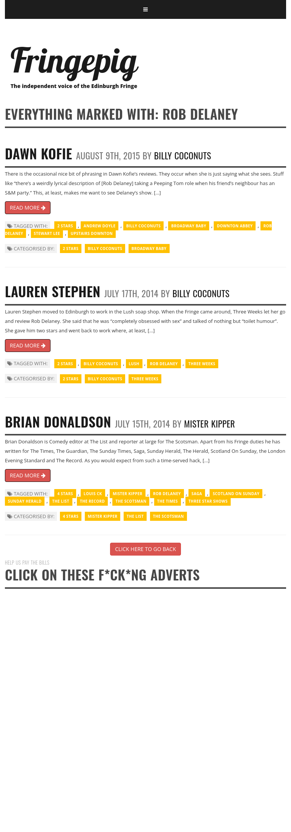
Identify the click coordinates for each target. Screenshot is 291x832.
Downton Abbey (235, 225)
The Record (92, 501)
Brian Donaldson (58, 421)
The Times (167, 501)
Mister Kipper (209, 423)
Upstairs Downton (92, 233)
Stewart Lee (47, 233)
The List (60, 501)
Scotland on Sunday (236, 493)
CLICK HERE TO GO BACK (145, 549)
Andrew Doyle (100, 225)
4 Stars (65, 493)
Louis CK (93, 493)
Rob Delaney (164, 363)
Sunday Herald (24, 501)
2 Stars (65, 225)
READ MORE (28, 207)
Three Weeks (201, 363)
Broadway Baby (188, 225)
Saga (196, 493)
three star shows (208, 501)
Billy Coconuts (182, 155)
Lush (134, 363)
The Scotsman (130, 501)
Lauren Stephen (52, 291)
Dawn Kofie (38, 153)
